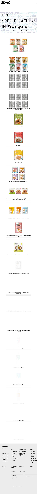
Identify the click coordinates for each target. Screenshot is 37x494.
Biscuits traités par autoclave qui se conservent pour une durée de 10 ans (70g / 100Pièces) (18, 311)
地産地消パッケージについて (22, 456)
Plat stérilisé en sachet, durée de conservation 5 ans (18, 53)
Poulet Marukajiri (18, 162)
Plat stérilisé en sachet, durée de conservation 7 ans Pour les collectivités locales (18, 109)
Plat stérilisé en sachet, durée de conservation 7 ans (18, 71)
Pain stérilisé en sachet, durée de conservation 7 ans (18, 181)
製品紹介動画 (13, 471)
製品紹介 (12, 449)
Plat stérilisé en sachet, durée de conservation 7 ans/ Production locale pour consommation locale (18, 89)
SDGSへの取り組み (22, 451)
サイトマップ (20, 486)
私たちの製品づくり (22, 449)
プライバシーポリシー (14, 487)
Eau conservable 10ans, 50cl (18, 403)
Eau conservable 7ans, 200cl (18, 384)
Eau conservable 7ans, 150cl (18, 367)
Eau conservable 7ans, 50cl (18, 348)
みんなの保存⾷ (14, 451)
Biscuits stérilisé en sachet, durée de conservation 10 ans (18, 273)
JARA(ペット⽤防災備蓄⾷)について (22, 454)
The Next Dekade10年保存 (14, 454)
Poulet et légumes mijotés (18, 126)
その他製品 (13, 460)
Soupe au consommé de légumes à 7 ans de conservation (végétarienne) (18, 293)
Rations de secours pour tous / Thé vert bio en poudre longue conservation (18, 331)
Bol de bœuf (18, 145)
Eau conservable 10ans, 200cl (18, 439)
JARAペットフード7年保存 (15, 459)
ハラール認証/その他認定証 (14, 467)
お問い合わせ (22, 471)
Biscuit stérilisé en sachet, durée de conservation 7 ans (18, 218)
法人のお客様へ (21, 466)
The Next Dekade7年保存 (15, 456)
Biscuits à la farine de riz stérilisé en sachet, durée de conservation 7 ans (18, 236)
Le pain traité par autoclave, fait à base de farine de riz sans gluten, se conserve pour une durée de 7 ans (18, 199)
